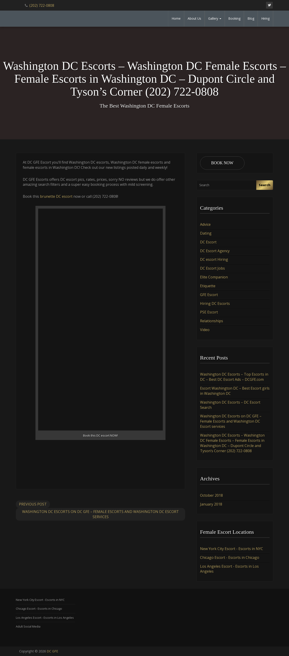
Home (176, 18)
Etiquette (207, 285)
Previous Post (33, 504)
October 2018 (211, 495)
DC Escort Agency (215, 250)
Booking (234, 18)
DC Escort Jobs (212, 268)
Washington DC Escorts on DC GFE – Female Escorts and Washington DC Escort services (100, 514)
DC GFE (52, 651)
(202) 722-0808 (41, 5)
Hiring (265, 18)
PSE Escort (209, 312)
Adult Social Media (28, 626)
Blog (250, 18)
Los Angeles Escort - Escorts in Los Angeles (45, 618)
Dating (206, 233)
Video (205, 329)
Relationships (211, 320)
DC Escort (208, 242)
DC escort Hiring (214, 259)
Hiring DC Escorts (215, 303)
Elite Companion (214, 277)
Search (264, 185)
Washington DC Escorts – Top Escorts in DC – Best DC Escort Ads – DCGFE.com (234, 377)
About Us (194, 18)
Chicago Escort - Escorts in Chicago (229, 557)
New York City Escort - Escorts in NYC (231, 548)
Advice (205, 224)
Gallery (214, 18)
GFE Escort (209, 294)
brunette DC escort (56, 196)
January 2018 (211, 504)
